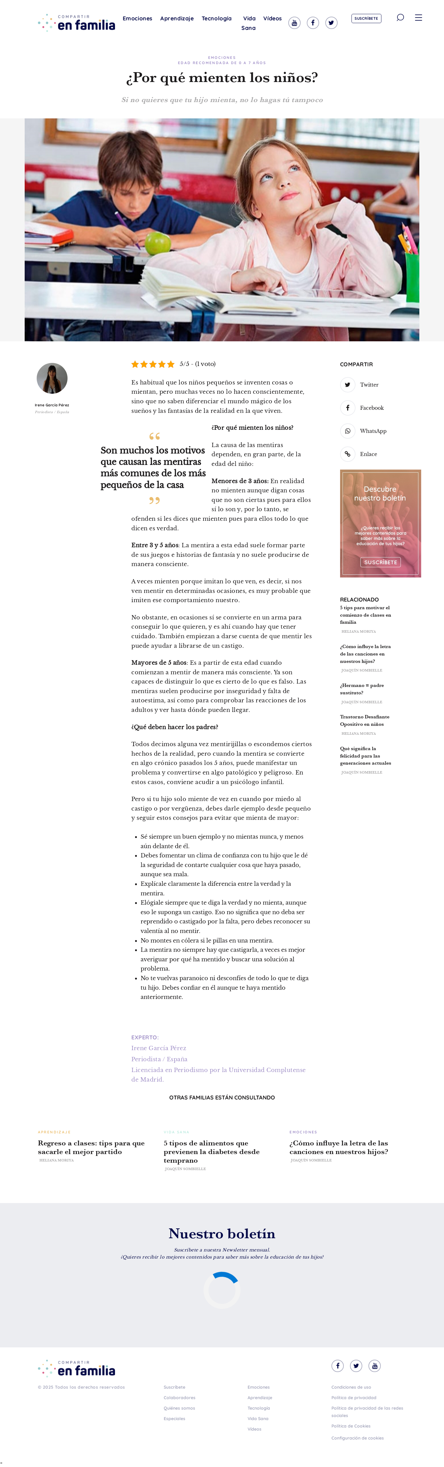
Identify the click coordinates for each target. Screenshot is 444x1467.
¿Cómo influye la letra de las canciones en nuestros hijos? (365, 653)
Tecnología (217, 18)
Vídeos (272, 18)
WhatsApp (363, 431)
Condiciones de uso (351, 1387)
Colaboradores (179, 1397)
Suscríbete (366, 18)
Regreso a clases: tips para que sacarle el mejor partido (91, 1147)
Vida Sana (248, 23)
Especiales (174, 1418)
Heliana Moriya (359, 631)
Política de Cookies (351, 1426)
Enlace (358, 454)
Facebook (362, 408)
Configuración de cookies (357, 1438)
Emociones (138, 18)
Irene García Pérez (52, 405)
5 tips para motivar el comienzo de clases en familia (365, 615)
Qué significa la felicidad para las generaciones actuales (365, 756)
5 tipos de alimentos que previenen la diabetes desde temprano (212, 1152)
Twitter (359, 384)
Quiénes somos (179, 1408)
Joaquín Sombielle (362, 670)
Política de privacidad (353, 1397)
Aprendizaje (177, 18)
